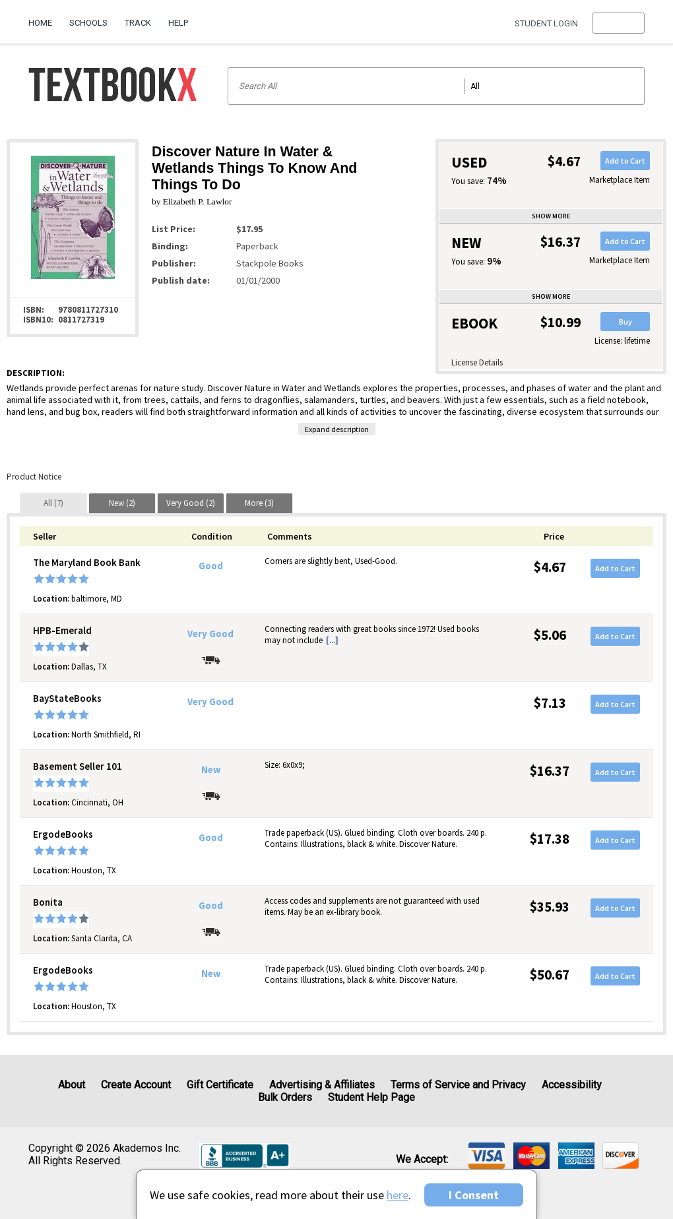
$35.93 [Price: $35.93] (549, 907)
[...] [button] (332, 640)
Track (138, 23)
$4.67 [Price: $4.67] (550, 567)
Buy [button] (625, 322)
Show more (551, 216)
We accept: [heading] (422, 1160)
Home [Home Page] (40, 23)
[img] (486, 1155)
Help (178, 23)
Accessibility (572, 1084)
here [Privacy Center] (397, 1195)
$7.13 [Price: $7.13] (550, 703)
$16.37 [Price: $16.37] (549, 771)
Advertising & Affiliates (322, 1084)
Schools (88, 23)
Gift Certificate (220, 1084)
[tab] (53, 503)
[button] (619, 23)
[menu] (619, 23)
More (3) (259, 503)
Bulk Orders (285, 1097)
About (71, 1084)
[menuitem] (44, 17)
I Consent (474, 1195)
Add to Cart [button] (625, 161)
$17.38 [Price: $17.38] (549, 839)
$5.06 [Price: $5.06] (550, 635)
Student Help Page (371, 1097)
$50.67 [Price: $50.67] (549, 975)
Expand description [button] (337, 429)
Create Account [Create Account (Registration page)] (136, 1084)
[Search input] (436, 86)
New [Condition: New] (210, 770)
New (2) (122, 503)
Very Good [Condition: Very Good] (210, 634)
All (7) (53, 503)
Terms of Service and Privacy (458, 1084)
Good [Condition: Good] (211, 566)
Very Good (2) (190, 503)
